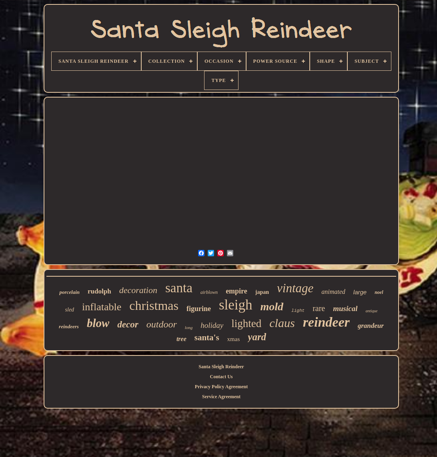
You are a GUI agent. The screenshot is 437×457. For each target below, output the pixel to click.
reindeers (69, 326)
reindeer (326, 322)
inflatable (101, 307)
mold (272, 306)
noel (379, 292)
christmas (153, 305)
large (360, 292)
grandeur (371, 325)
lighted (246, 323)
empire (236, 291)
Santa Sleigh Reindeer (221, 366)
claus (282, 322)
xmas (233, 339)
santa (178, 288)
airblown (209, 292)
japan (262, 292)
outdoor (161, 324)
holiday (211, 325)
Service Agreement (221, 396)
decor (127, 324)
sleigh (236, 305)
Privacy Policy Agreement (221, 386)
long (189, 327)
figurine (198, 309)
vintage (295, 288)
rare (319, 308)
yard (257, 336)
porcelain (69, 292)
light (298, 310)
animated (333, 291)
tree (181, 338)
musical (345, 308)
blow (98, 323)
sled (69, 310)
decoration (138, 290)
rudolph (99, 291)
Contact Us (221, 376)
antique (371, 311)
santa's (206, 337)
